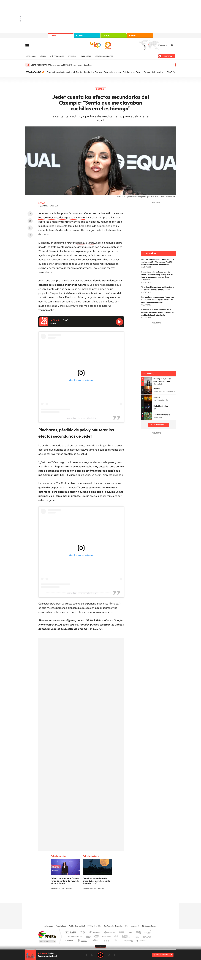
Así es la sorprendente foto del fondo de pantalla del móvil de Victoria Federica (65, 881)
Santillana (95, 932)
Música (43, 56)
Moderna (82, 939)
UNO (88, 936)
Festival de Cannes (93, 72)
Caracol (147, 932)
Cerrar (173, 65)
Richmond (69, 939)
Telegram (30, 235)
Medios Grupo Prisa (47, 941)
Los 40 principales (83, 932)
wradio (96, 936)
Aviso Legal (49, 926)
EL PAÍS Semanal (125, 936)
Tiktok (90, 898)
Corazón (100, 89)
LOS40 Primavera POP (104, 56)
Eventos (72, 56)
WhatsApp (30, 227)
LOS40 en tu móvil (132, 926)
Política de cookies (94, 926)
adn (137, 932)
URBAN (132, 35)
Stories (116, 898)
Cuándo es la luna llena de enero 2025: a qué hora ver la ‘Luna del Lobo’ (96, 881)
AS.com (128, 932)
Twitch (111, 898)
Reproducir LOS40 (119, 322)
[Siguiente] (174, 72)
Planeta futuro (135, 936)
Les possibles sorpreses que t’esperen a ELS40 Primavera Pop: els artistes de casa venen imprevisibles (157, 299)
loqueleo (128, 939)
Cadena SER (120, 932)
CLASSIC (80, 35)
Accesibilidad (61, 926)
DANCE (106, 35)
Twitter (30, 220)
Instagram (85, 898)
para (85, 243)
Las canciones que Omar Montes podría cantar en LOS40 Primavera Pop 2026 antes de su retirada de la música (157, 262)
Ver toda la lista (157, 425)
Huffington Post (74, 936)
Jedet (40, 634)
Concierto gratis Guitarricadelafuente (64, 72)
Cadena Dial (116, 936)
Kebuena (144, 936)
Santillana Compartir (109, 932)
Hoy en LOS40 (85, 56)
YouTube (95, 898)
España (161, 45)
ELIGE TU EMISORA (162, 955)
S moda (117, 939)
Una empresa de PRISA (47, 934)
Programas (59, 56)
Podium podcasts (94, 939)
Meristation (141, 939)
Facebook (30, 213)
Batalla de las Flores (132, 72)
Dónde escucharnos (149, 926)
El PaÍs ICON (106, 939)
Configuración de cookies (113, 926)
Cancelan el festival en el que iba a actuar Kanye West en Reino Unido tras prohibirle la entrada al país (157, 312)
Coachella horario (112, 72)
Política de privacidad (77, 926)
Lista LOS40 (31, 56)
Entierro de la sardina (153, 72)
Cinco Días (106, 936)
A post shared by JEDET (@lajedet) (81, 418)
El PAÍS (70, 932)
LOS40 (53, 35)
